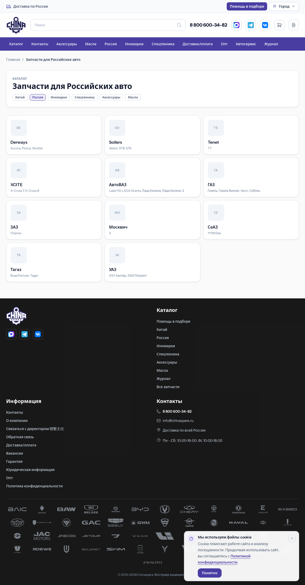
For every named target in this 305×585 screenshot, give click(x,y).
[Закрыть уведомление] (292, 538)
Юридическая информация (30, 469)
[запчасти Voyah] (165, 549)
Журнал (271, 44)
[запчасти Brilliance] (115, 509)
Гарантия (14, 461)
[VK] (265, 25)
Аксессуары (66, 44)
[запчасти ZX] (152, 562)
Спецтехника (163, 44)
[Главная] (16, 25)
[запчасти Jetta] (115, 536)
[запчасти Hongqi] (287, 523)
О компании (17, 420)
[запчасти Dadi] (214, 509)
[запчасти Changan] (165, 509)
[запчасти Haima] (189, 523)
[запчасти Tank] (140, 549)
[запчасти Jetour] (91, 536)
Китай (20, 97)
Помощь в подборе (247, 6)
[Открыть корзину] (279, 25)
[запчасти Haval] (238, 523)
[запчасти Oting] (17, 549)
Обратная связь (20, 437)
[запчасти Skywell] (66, 549)
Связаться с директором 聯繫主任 (35, 428)
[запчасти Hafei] (165, 523)
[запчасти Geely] (115, 523)
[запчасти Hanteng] (214, 523)
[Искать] (179, 25)
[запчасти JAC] (42, 536)
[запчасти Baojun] (42, 509)
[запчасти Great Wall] (140, 523)
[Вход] (294, 25)
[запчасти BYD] (140, 509)
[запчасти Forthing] (42, 523)
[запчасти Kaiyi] (140, 536)
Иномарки (134, 44)
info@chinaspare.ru (178, 420)
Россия (111, 44)
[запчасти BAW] (66, 509)
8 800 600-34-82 (208, 25)
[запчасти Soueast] (91, 549)
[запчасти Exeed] (287, 509)
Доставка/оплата (198, 44)
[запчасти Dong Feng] (238, 509)
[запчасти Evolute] (263, 509)
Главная (13, 59)
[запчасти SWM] (115, 549)
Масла (90, 44)
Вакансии (14, 453)
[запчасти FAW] (17, 523)
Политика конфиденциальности (34, 486)
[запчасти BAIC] (17, 509)
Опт (224, 44)
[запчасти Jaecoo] (66, 536)
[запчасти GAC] (91, 523)
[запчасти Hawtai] (263, 523)
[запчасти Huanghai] (17, 536)
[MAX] (236, 25)
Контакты (39, 44)
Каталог (16, 44)
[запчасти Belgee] (91, 509)
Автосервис (246, 44)
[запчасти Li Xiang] (165, 536)
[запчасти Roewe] (42, 549)
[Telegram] (251, 25)
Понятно (209, 573)
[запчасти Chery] (189, 509)
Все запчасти (168, 387)
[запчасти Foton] (66, 523)
